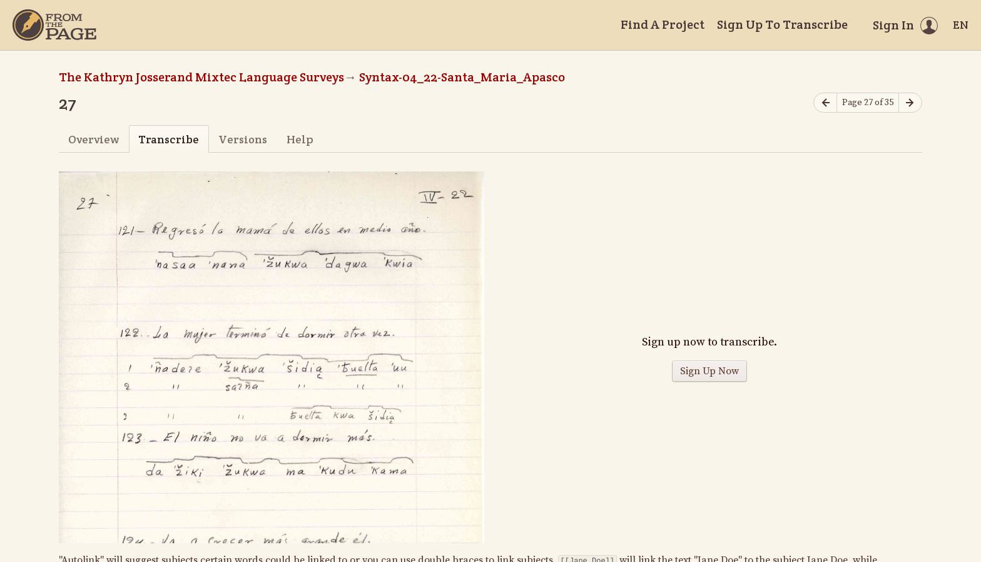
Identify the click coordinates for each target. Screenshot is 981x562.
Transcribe (168, 139)
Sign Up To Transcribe (782, 24)
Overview (93, 139)
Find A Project (662, 24)
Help (300, 139)
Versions (242, 139)
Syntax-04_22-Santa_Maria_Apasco (462, 77)
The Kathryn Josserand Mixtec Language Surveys (201, 77)
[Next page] (910, 103)
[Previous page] (825, 103)
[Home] (54, 25)
